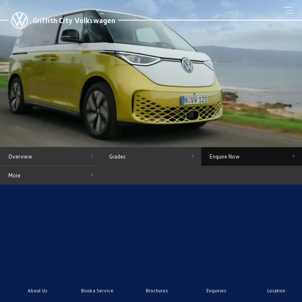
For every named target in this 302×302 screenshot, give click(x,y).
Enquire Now (225, 156)
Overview (20, 156)
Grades (117, 156)
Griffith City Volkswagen (74, 20)
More (14, 175)
